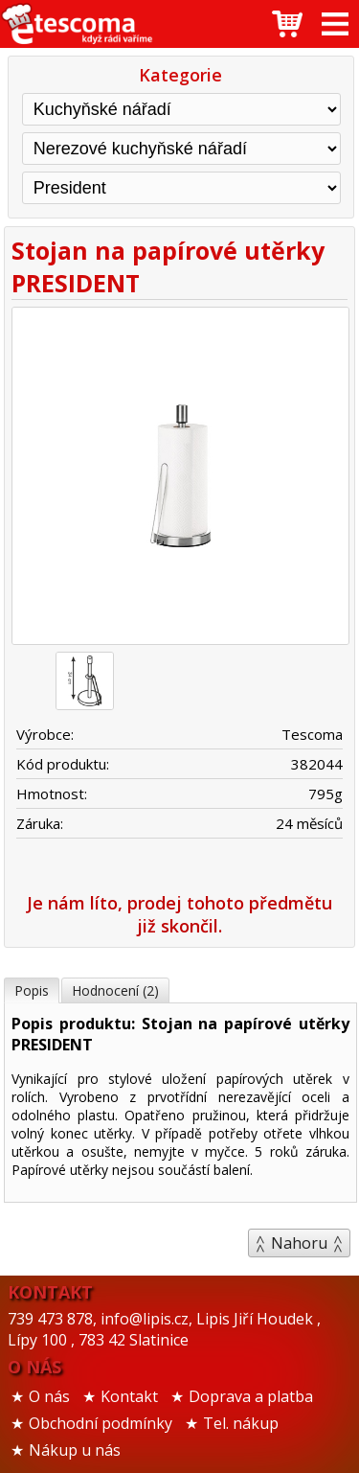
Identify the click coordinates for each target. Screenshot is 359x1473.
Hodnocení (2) (115, 990)
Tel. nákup (241, 1423)
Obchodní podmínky (100, 1423)
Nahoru (299, 1243)
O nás (49, 1396)
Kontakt (129, 1396)
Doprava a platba (251, 1396)
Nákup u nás (75, 1450)
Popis (31, 990)
